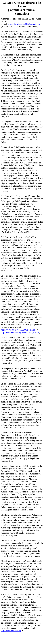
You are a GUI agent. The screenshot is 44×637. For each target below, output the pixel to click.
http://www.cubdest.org (11, 630)
